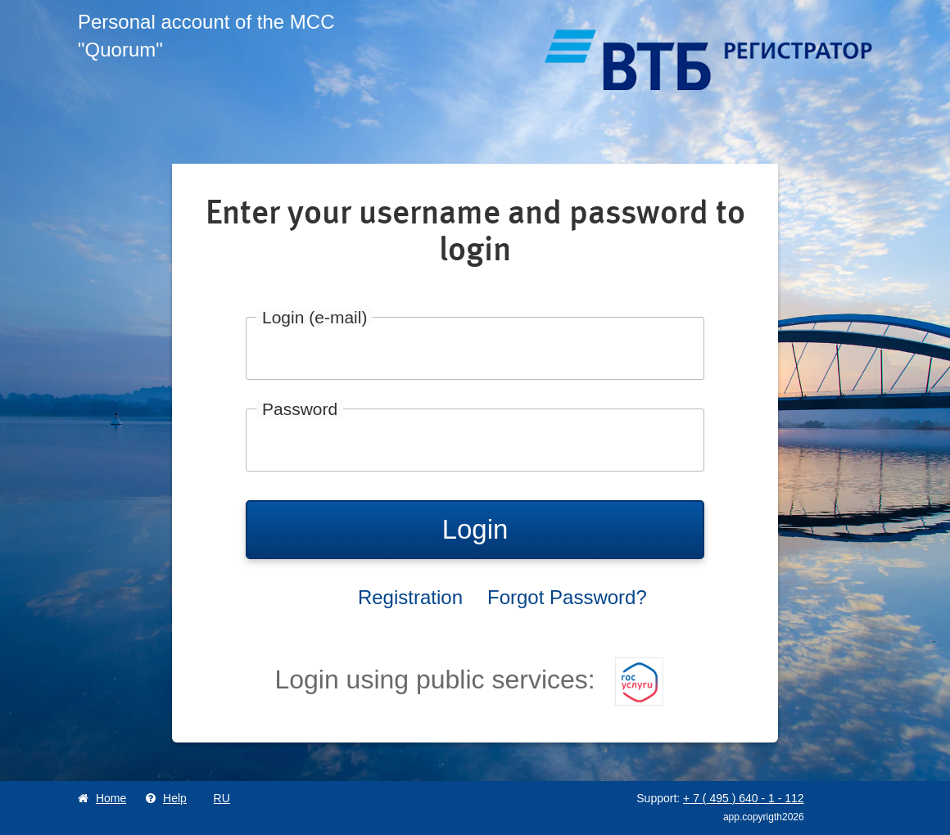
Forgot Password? (567, 597)
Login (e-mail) (314, 317)
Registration (410, 597)
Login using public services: (468, 679)
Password (299, 409)
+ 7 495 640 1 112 (743, 798)
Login (475, 529)
